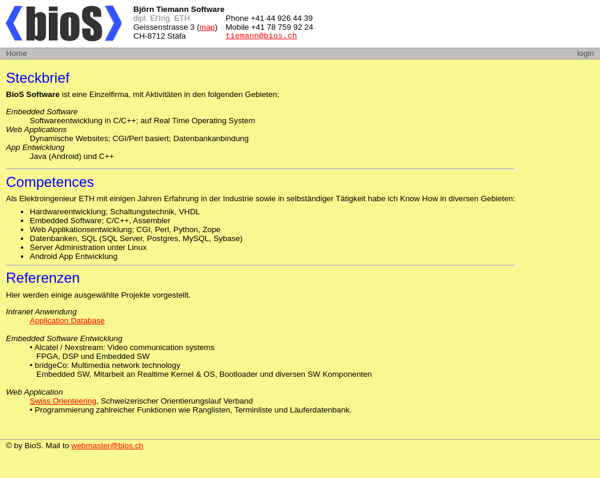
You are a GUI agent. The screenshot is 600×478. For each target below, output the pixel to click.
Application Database (67, 320)
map (207, 27)
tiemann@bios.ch (261, 37)
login (585, 53)
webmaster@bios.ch (107, 445)
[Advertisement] (454, 24)
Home (16, 53)
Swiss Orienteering (63, 400)
